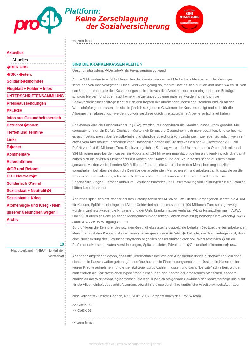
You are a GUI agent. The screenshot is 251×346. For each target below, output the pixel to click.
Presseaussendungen (26, 103)
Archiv (12, 219)
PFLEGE (14, 110)
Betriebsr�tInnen (23, 125)
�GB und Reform (23, 169)
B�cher (14, 147)
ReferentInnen (19, 161)
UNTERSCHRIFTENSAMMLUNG (35, 96)
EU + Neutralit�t (22, 176)
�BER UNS (17, 67)
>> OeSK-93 (82, 310)
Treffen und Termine (25, 132)
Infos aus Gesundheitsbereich (34, 118)
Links (11, 140)
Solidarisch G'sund (24, 183)
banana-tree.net (139, 344)
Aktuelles (15, 52)
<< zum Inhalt (82, 40)
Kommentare (18, 154)
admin (157, 344)
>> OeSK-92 (82, 305)
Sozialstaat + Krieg (24, 198)
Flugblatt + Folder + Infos (29, 88)
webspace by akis (101, 344)
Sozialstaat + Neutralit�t (29, 191)
